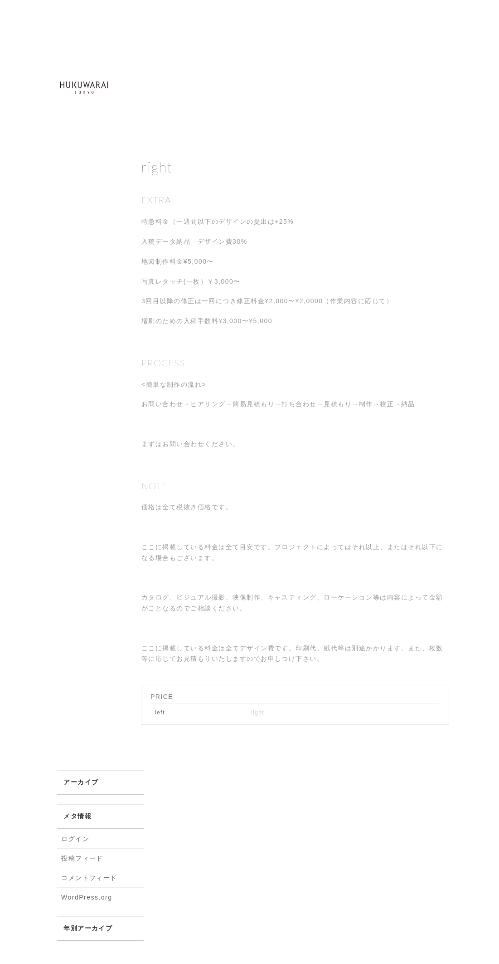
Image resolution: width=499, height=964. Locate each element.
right (257, 712)
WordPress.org (86, 897)
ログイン (75, 838)
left (160, 712)
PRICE (161, 696)
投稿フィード (82, 858)
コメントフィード (89, 877)
